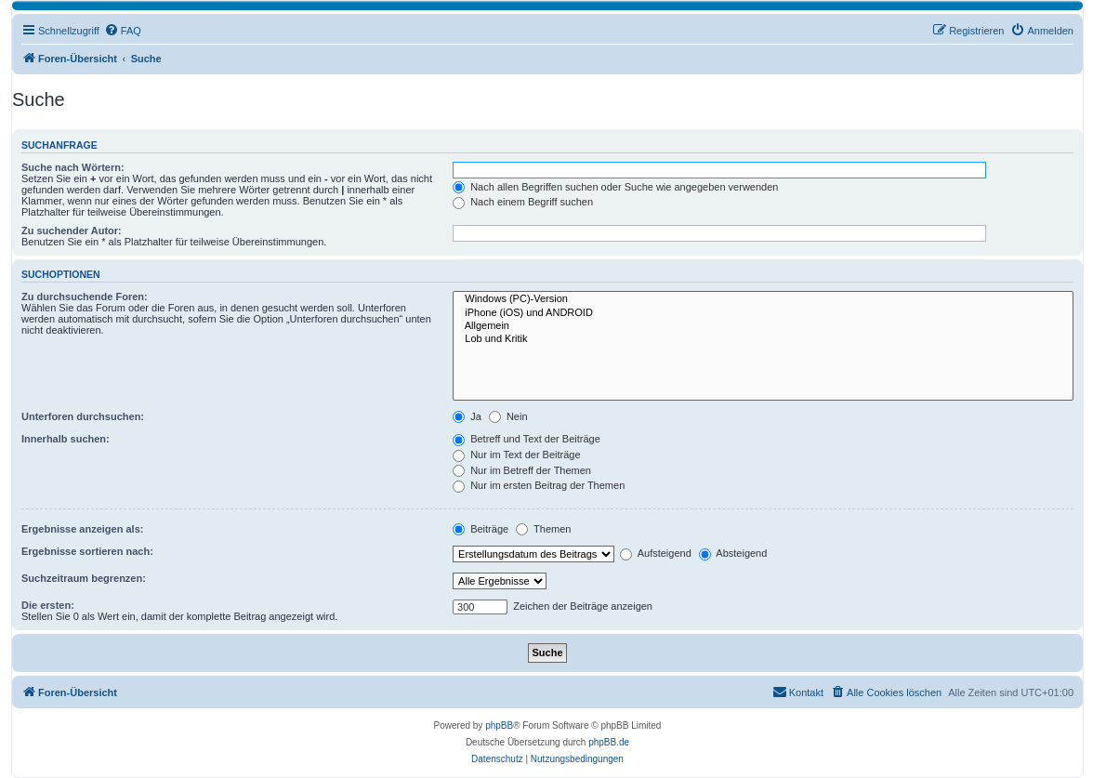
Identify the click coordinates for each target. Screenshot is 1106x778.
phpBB (499, 725)
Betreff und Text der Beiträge (526, 438)
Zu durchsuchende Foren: (84, 296)
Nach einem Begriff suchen (523, 201)
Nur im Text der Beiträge (516, 454)
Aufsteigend (655, 553)
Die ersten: (47, 605)
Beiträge (480, 528)
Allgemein (763, 326)
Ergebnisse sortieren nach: (87, 551)
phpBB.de (608, 742)
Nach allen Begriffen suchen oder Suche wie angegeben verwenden (615, 186)
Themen (543, 528)
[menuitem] (122, 31)
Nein (508, 416)
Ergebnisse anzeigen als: (82, 528)
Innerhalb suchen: (65, 438)
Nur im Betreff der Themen (522, 470)
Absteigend (733, 553)
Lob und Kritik (763, 339)
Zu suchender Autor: (71, 230)
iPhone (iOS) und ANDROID (763, 313)
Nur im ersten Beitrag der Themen (539, 485)
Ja (467, 416)
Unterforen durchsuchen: (82, 416)
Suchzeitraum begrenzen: (83, 578)
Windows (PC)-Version (763, 299)
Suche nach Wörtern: (73, 167)
